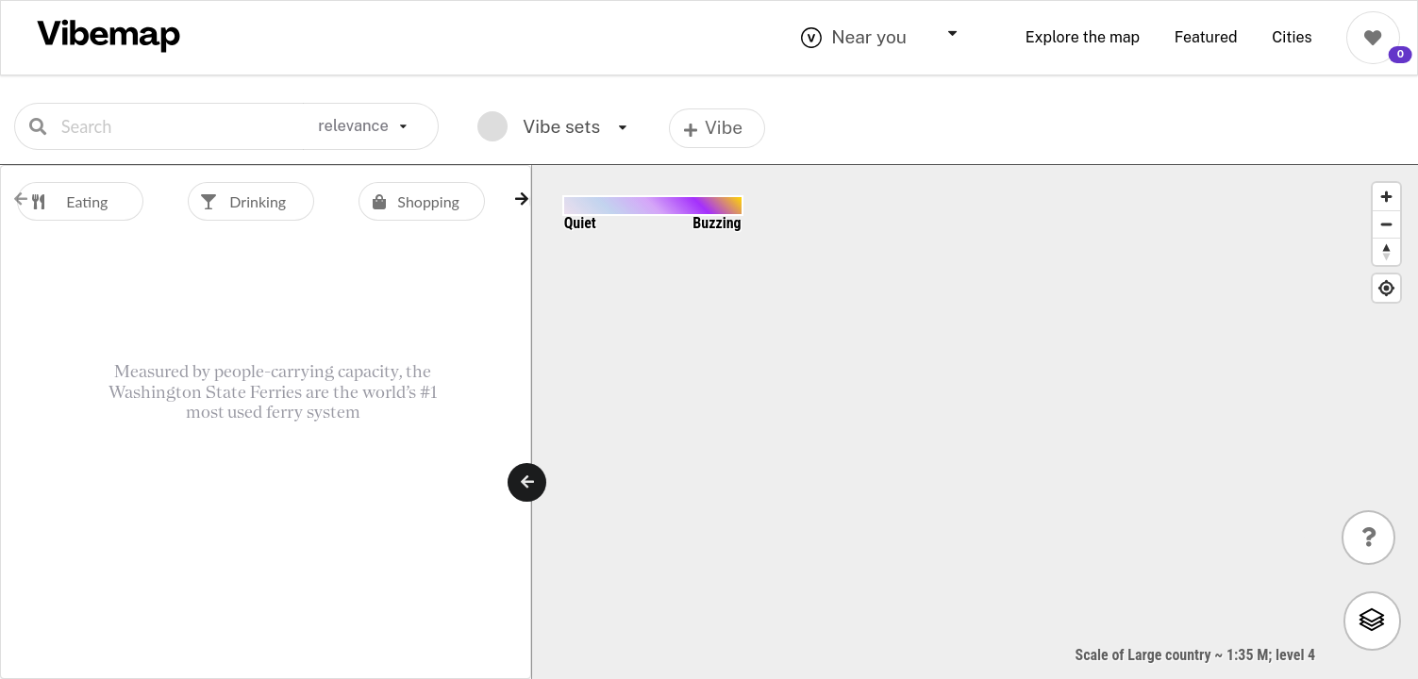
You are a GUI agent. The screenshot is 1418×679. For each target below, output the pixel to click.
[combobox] (895, 38)
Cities (1291, 37)
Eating (62, 201)
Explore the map (1083, 37)
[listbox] (371, 126)
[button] (522, 198)
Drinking (237, 201)
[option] (102, 201)
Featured (1206, 37)
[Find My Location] (1386, 288)
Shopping (409, 201)
